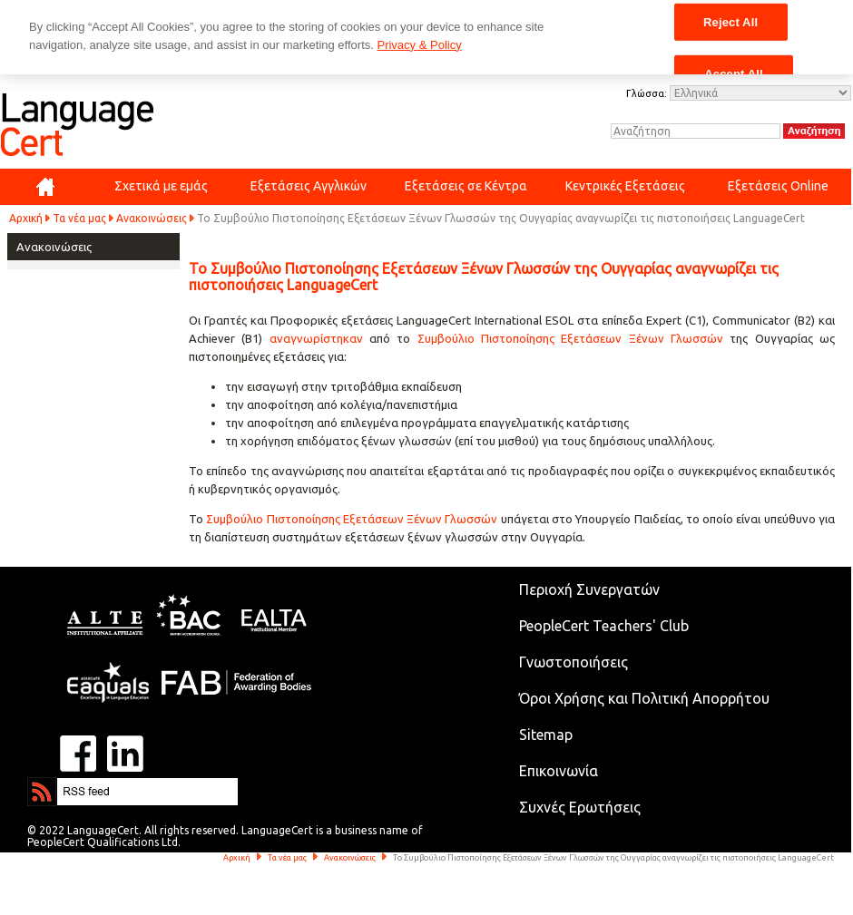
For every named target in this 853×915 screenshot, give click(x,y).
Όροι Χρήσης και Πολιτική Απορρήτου (644, 698)
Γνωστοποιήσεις (573, 662)
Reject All (730, 21)
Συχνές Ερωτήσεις (580, 807)
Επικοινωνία (558, 771)
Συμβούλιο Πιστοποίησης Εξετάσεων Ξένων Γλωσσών (570, 338)
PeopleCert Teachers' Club (604, 626)
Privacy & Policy (419, 45)
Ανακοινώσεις (151, 218)
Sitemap (546, 734)
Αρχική (26, 218)
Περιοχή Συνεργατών (589, 589)
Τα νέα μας (79, 218)
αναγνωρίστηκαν (319, 338)
